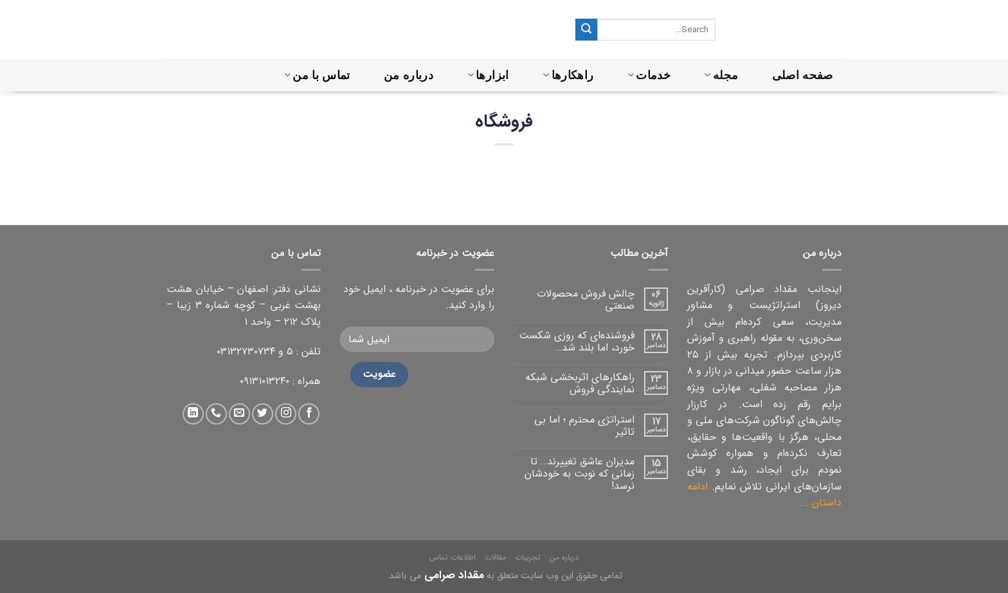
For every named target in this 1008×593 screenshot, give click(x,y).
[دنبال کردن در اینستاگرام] (285, 413)
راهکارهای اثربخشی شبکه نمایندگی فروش (579, 383)
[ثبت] (586, 30)
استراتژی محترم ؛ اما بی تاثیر (584, 426)
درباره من (408, 75)
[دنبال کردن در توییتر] (262, 413)
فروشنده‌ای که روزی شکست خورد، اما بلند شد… (576, 341)
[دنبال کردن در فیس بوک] (309, 413)
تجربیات (528, 557)
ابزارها (488, 75)
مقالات (495, 557)
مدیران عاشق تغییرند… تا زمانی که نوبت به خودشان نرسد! (579, 474)
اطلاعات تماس (452, 557)
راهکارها (568, 75)
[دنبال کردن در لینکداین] (193, 413)
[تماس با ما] (216, 413)
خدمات (648, 75)
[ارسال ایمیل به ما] (239, 413)
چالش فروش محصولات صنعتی (585, 299)
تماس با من (317, 75)
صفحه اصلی (802, 75)
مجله (721, 75)
